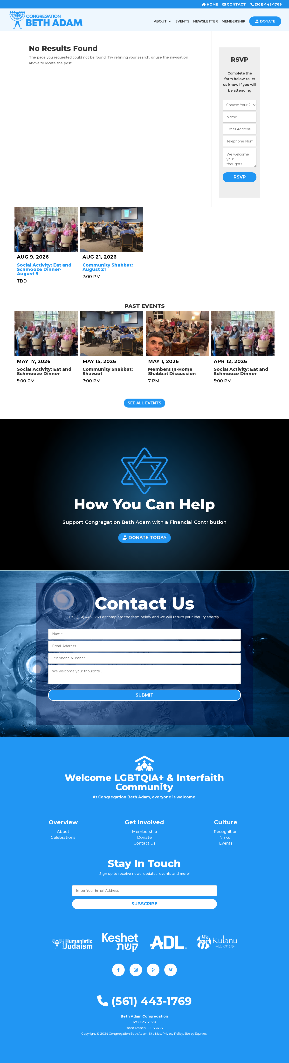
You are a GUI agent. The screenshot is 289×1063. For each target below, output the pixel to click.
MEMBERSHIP (233, 21)
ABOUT (160, 21)
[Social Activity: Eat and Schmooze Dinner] (46, 333)
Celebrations (63, 837)
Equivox (201, 1033)
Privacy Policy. (173, 1033)
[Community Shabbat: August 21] (111, 229)
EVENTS (182, 21)
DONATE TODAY (144, 537)
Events (226, 843)
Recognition (226, 831)
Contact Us (144, 843)
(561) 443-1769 (144, 1001)
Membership (144, 831)
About (63, 831)
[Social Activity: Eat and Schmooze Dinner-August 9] (46, 229)
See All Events (144, 403)
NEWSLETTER (205, 21)
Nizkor (225, 837)
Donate (144, 837)
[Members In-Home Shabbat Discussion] (177, 333)
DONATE (265, 21)
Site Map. (155, 1033)
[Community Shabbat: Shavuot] (111, 333)
